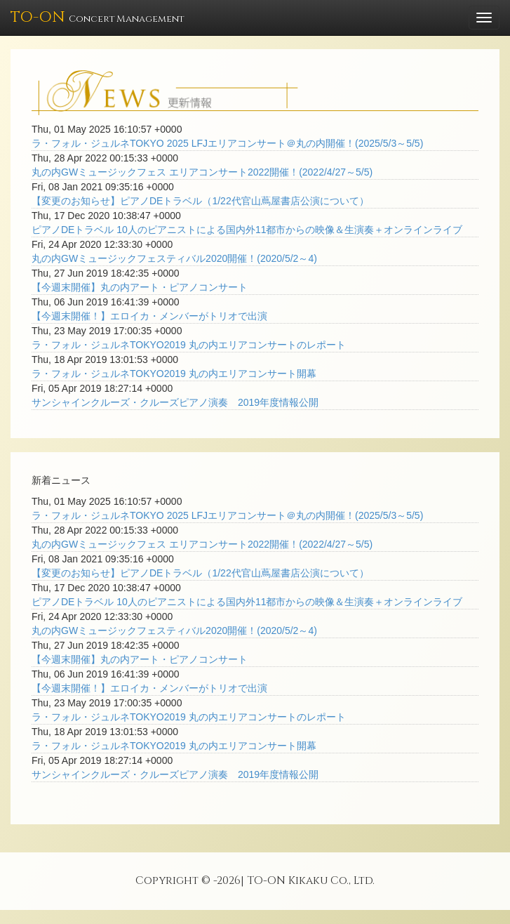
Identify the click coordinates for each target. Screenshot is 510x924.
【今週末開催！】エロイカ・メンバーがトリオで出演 (149, 316)
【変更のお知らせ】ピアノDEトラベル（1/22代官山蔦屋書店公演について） (200, 200)
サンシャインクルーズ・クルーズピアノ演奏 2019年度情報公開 (175, 402)
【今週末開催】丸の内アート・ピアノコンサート (140, 287)
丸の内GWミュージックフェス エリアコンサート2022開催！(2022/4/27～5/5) (202, 172)
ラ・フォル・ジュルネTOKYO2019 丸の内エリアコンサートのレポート (189, 344)
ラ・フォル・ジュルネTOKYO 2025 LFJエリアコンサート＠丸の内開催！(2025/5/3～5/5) (227, 143)
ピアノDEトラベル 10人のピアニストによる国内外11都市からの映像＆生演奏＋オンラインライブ (247, 229)
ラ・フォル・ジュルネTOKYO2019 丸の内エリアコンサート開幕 (174, 373)
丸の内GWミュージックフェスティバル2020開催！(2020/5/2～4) (174, 258)
